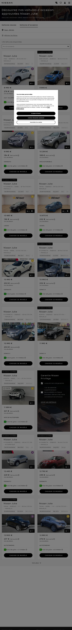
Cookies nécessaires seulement (36, 117)
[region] (36, 107)
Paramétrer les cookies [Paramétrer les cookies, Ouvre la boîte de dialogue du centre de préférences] (36, 122)
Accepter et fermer (36, 113)
